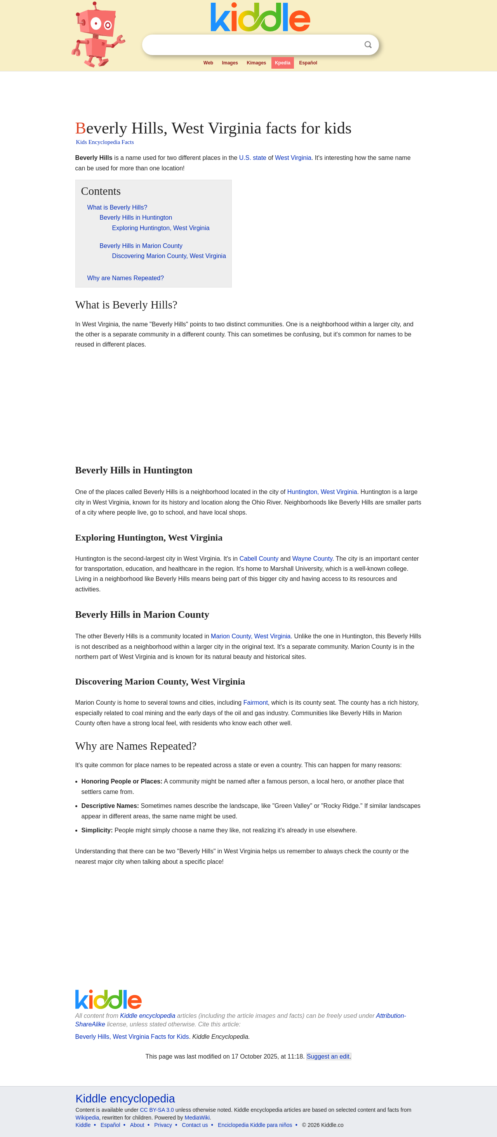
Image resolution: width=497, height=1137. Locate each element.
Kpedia (282, 63)
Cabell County (259, 558)
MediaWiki (197, 1117)
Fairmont (255, 702)
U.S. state (252, 157)
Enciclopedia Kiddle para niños (255, 1125)
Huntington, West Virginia (322, 492)
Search (368, 45)
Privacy (163, 1125)
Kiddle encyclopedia (147, 1015)
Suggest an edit (328, 1056)
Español (308, 63)
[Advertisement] (248, 93)
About (137, 1125)
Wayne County (312, 558)
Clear (352, 45)
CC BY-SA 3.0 (157, 1110)
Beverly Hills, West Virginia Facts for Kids (132, 1036)
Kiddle (83, 1125)
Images (230, 63)
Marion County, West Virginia (250, 636)
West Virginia (293, 157)
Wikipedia (87, 1117)
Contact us (195, 1125)
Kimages (256, 63)
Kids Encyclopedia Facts (105, 142)
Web (208, 63)
